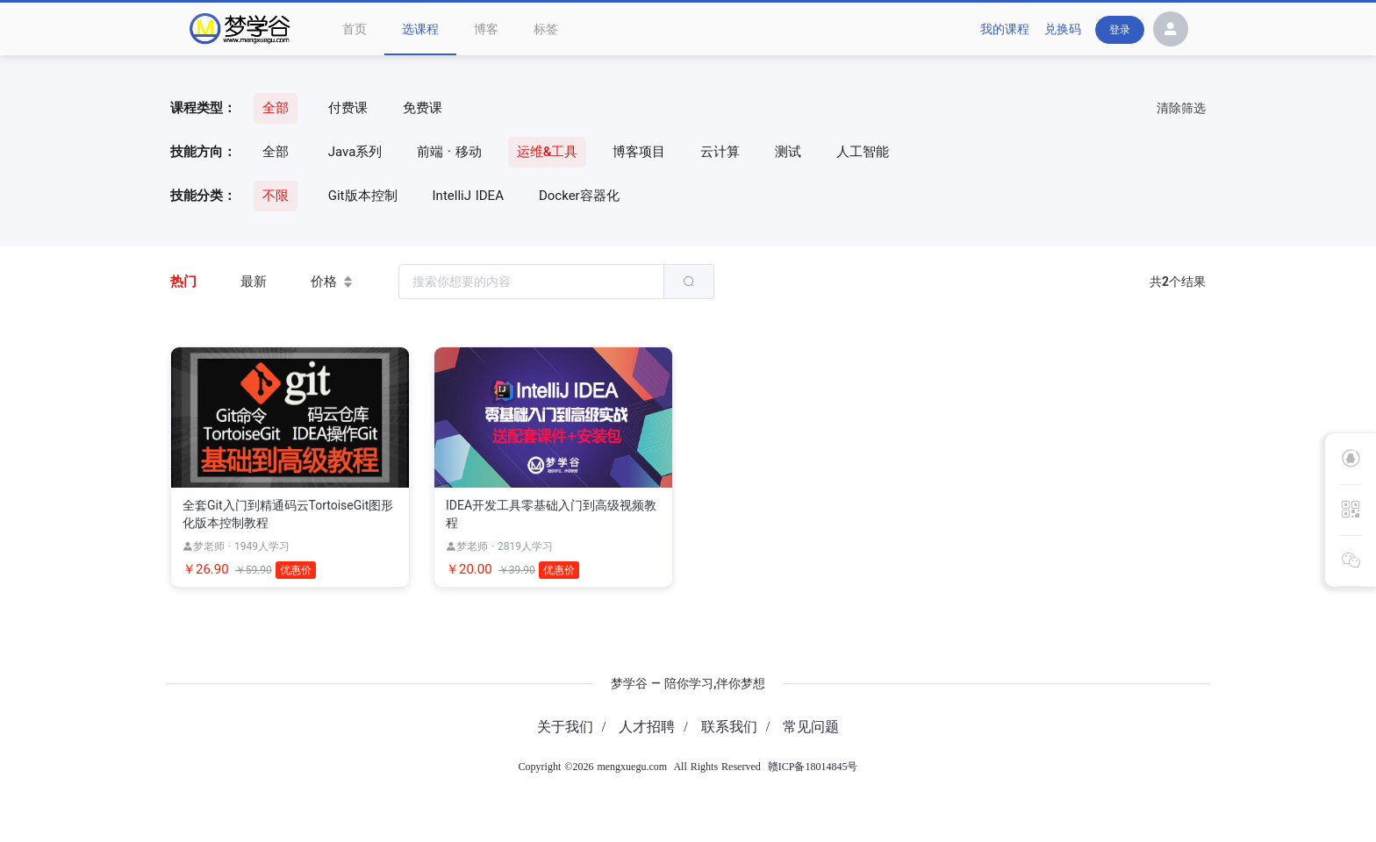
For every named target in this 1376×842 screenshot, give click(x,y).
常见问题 (811, 726)
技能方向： (203, 152)
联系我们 (729, 726)
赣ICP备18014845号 (813, 766)
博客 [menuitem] (486, 29)
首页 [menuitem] (354, 29)
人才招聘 (647, 726)
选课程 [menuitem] (420, 29)
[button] (1170, 31)
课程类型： (203, 108)
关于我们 (565, 726)
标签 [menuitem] (546, 29)
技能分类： (203, 195)
